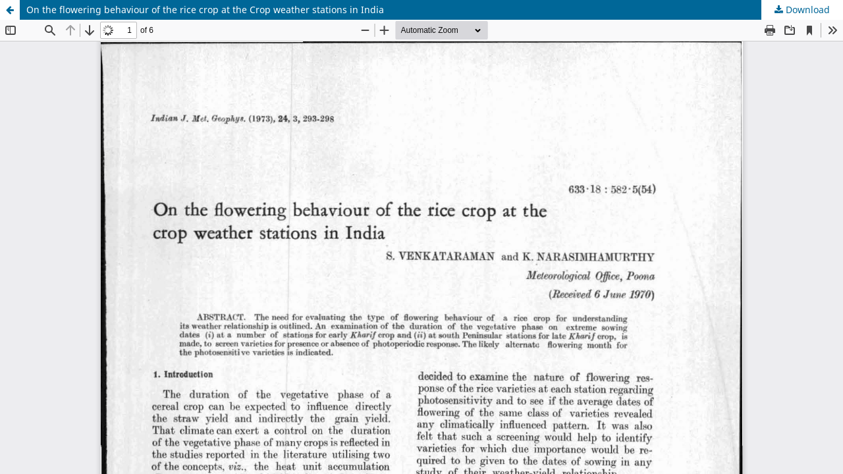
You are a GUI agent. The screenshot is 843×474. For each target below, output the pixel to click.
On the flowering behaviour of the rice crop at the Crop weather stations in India (205, 9)
